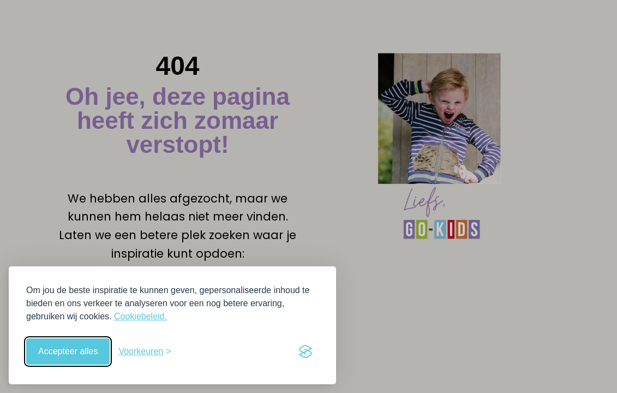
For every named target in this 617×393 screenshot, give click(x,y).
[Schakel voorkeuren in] (144, 351)
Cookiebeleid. (140, 316)
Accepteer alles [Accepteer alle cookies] (68, 351)
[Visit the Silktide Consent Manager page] (305, 351)
